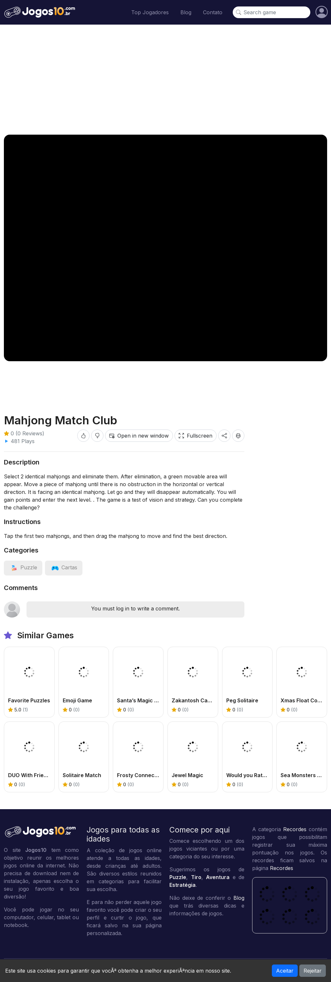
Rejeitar (313, 970)
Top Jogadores (150, 12)
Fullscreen (195, 435)
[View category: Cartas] (63, 567)
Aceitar (285, 970)
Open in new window (139, 435)
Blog (185, 12)
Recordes (294, 829)
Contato (212, 12)
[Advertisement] (165, 79)
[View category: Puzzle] (23, 567)
